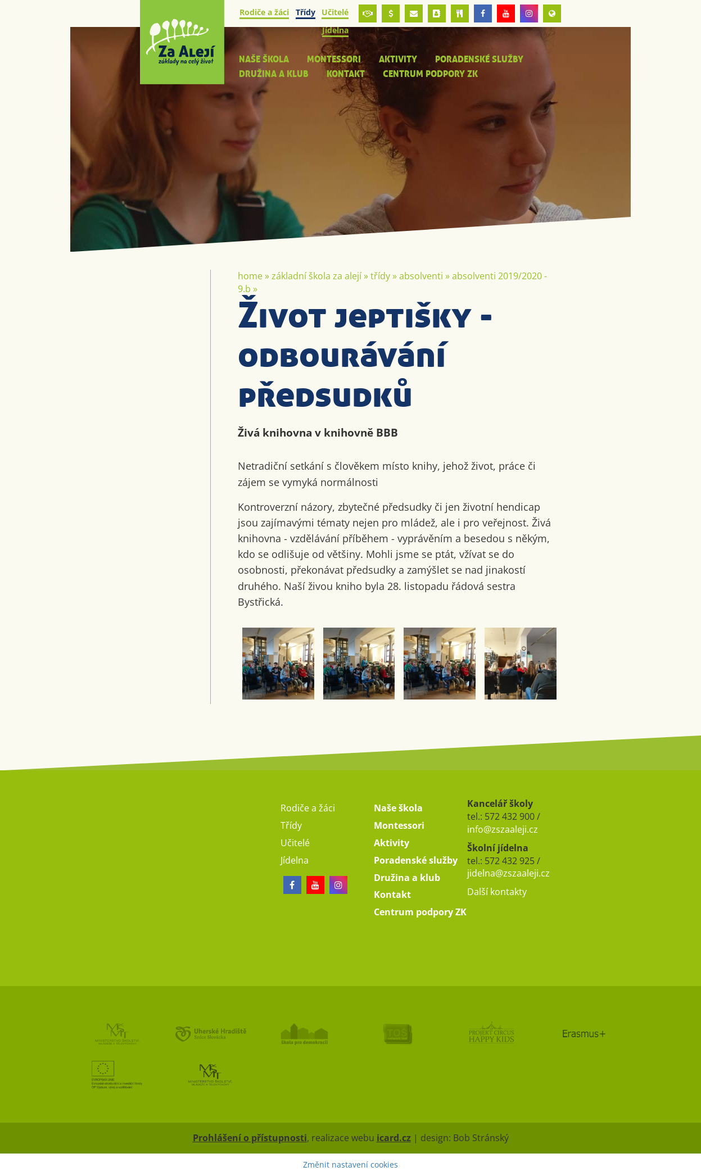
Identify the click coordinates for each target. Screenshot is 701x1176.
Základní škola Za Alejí (316, 276)
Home (250, 276)
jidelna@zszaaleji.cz (508, 873)
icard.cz (394, 1138)
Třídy (380, 276)
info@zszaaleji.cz (502, 829)
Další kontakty (497, 892)
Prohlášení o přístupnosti (250, 1138)
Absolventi (421, 276)
